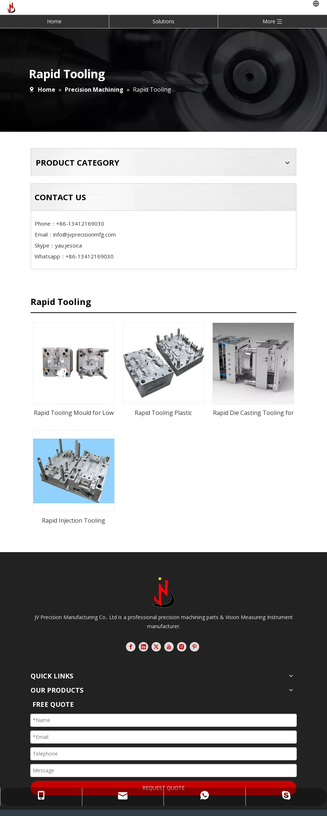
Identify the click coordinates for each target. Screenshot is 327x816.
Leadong (167, 807)
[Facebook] (130, 627)
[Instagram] (181, 627)
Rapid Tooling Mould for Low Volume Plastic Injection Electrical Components (74, 411)
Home (54, 21)
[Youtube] (169, 627)
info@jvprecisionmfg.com (84, 234)
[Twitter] (156, 627)
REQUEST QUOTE (163, 768)
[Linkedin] (143, 627)
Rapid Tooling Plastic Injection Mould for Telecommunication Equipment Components (163, 408)
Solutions (163, 21)
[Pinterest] (194, 627)
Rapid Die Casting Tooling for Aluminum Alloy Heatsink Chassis (253, 411)
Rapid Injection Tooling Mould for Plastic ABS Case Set (73, 501)
